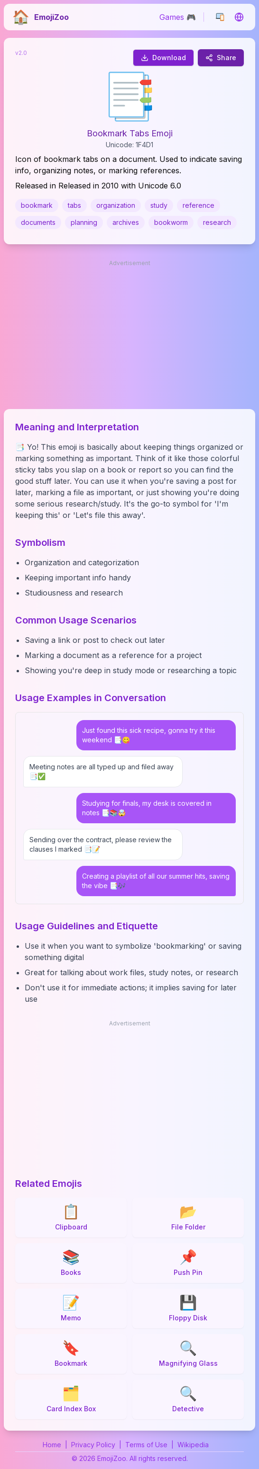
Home (52, 1445)
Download (163, 57)
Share (220, 57)
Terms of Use (146, 1445)
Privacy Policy (93, 1445)
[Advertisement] (129, 335)
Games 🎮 (177, 17)
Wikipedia (193, 1445)
